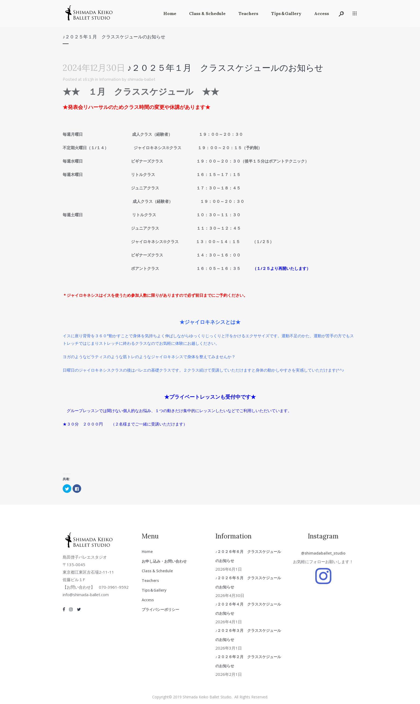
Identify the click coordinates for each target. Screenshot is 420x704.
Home (147, 551)
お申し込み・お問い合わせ (164, 561)
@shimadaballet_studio (323, 553)
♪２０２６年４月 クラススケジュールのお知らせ (248, 609)
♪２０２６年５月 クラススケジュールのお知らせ (248, 582)
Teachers (150, 580)
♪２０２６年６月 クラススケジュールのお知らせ (248, 556)
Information (110, 79)
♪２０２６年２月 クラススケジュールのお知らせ (248, 661)
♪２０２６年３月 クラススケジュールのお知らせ (248, 635)
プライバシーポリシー (160, 609)
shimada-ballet (141, 79)
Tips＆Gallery (154, 590)
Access (148, 599)
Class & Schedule (157, 570)
